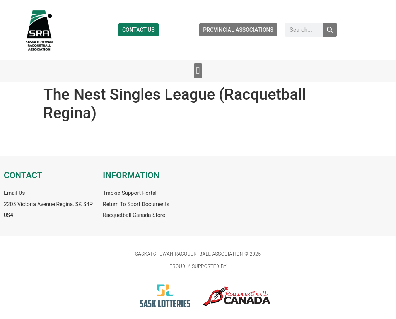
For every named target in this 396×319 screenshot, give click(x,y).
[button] (198, 70)
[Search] (330, 30)
